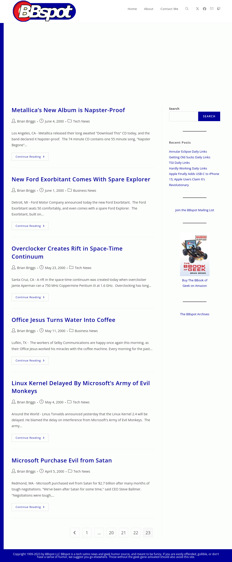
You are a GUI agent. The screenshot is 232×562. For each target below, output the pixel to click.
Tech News (81, 121)
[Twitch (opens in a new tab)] (218, 8)
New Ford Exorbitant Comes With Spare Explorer (81, 179)
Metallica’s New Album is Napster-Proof (68, 110)
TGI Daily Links (179, 162)
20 (111, 532)
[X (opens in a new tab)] (197, 8)
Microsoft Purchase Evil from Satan (62, 460)
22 (135, 532)
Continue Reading (32, 157)
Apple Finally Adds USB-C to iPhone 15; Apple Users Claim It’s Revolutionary (194, 179)
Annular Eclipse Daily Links (188, 151)
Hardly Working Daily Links (188, 168)
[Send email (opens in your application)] (211, 8)
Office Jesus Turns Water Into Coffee (63, 320)
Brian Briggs (26, 121)
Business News (84, 190)
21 (123, 532)
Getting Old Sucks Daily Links (189, 157)
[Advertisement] (116, 58)
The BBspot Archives (195, 314)
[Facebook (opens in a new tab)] (204, 8)
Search (174, 108)
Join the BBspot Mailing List (194, 210)
